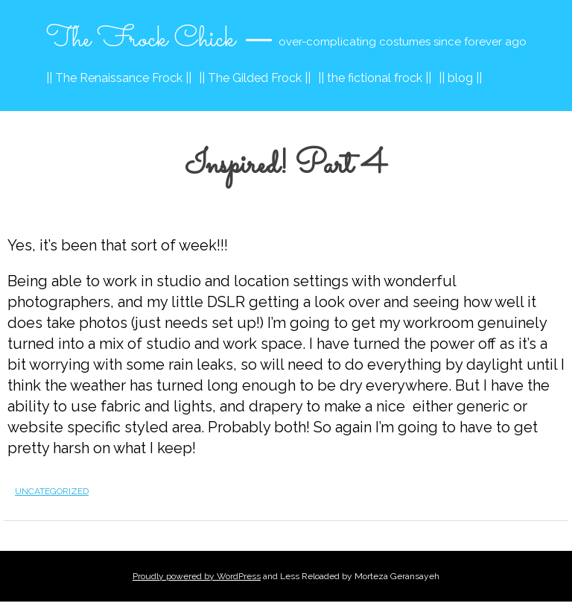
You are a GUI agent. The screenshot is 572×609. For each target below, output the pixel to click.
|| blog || (460, 78)
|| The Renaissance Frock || (118, 78)
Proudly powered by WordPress (197, 576)
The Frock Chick (140, 39)
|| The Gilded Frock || (255, 78)
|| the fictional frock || (374, 78)
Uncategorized (52, 491)
